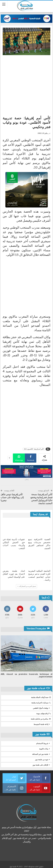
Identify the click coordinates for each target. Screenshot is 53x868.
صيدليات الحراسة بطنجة (41, 703)
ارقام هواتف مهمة (43, 714)
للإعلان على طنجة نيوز (40, 765)
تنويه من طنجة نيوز (41, 760)
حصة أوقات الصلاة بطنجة (41, 697)
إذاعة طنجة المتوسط (41, 724)
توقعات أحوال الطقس (40, 708)
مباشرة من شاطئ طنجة (41, 719)
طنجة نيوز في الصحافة (40, 754)
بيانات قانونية (43, 749)
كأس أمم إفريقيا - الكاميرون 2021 (34, 449)
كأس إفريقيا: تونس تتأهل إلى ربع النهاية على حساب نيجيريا (12, 497)
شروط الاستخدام (42, 743)
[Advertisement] (26, 84)
